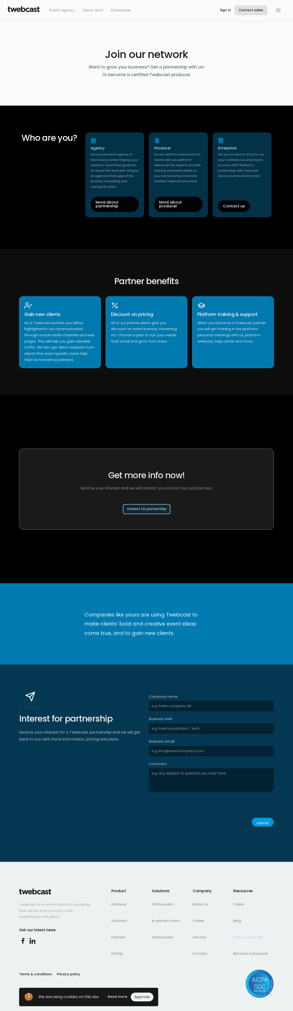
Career (198, 920)
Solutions (119, 920)
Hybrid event (163, 937)
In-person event (166, 920)
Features (118, 904)
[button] (278, 10)
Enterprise (120, 10)
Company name (163, 696)
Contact (200, 953)
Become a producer (250, 953)
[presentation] (185, 806)
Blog (237, 920)
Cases (238, 904)
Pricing (117, 953)
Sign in (225, 10)
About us (200, 904)
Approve (142, 996)
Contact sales (251, 10)
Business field (160, 718)
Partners (118, 937)
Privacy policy (68, 974)
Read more (117, 996)
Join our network (247, 937)
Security (199, 937)
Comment (158, 763)
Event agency (62, 10)
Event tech (93, 10)
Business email (161, 741)
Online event (163, 904)
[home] (24, 10)
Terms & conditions (35, 974)
